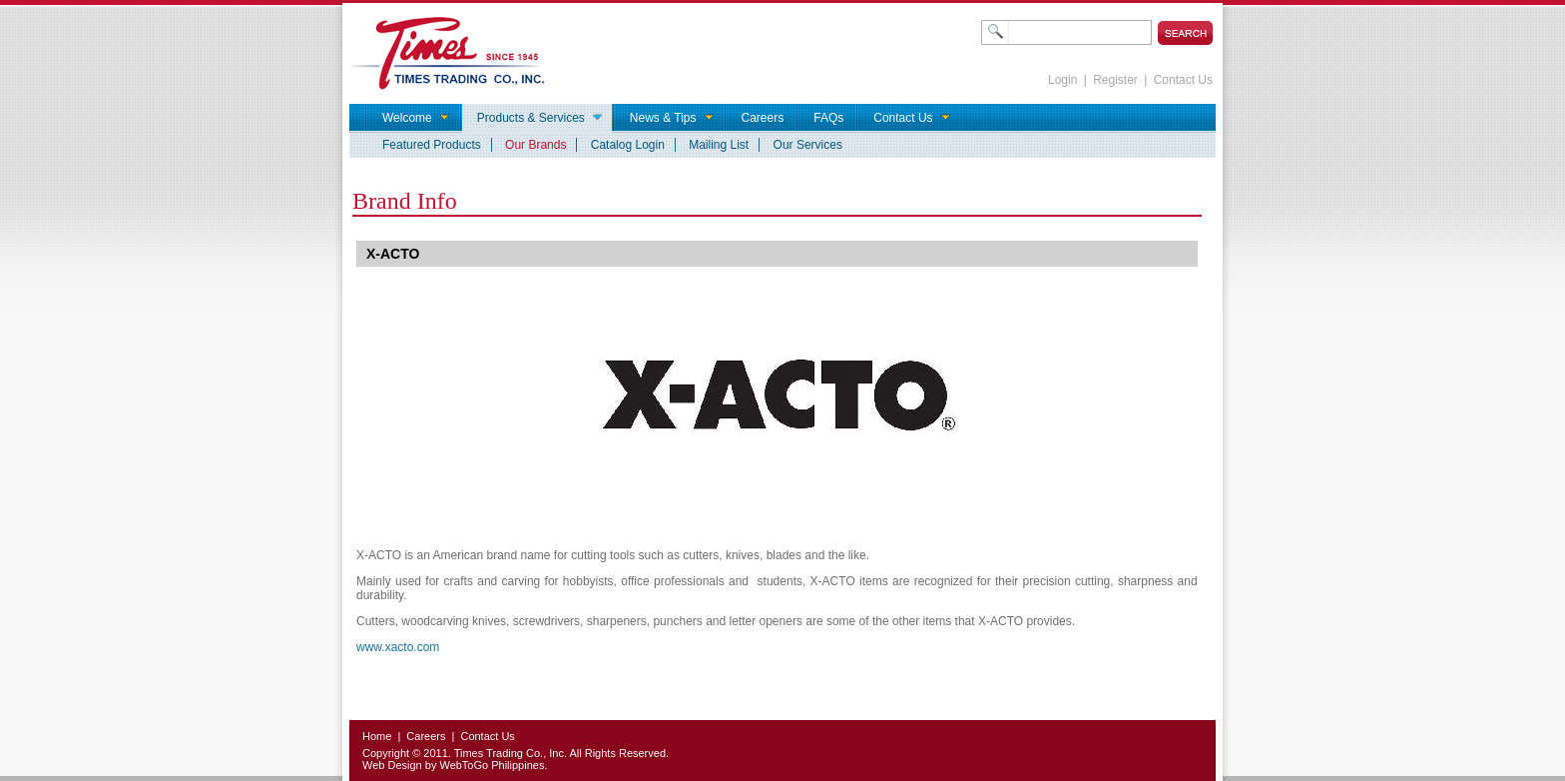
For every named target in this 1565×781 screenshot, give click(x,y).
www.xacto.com (397, 647)
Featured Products (431, 145)
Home (376, 736)
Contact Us (1183, 80)
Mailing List (719, 145)
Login (1062, 80)
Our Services (808, 145)
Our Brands (535, 145)
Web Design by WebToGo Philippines (453, 765)
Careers (425, 736)
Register (1115, 80)
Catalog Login (628, 145)
